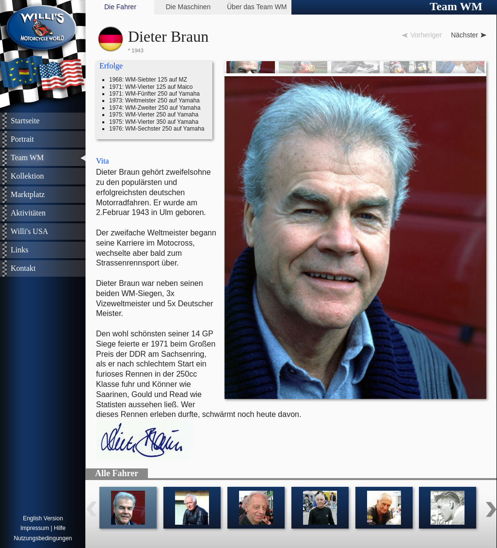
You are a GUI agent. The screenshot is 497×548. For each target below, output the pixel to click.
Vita (102, 161)
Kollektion (27, 176)
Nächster (464, 35)
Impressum (34, 528)
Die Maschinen (188, 7)
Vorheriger (426, 35)
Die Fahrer (120, 7)
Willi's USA (29, 231)
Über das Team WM (257, 7)
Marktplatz (28, 194)
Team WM (27, 157)
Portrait (22, 139)
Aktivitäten (28, 213)
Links (19, 250)
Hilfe (59, 528)
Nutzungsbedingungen (43, 538)
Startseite (25, 120)
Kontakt (23, 268)
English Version (43, 518)
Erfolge (111, 66)
